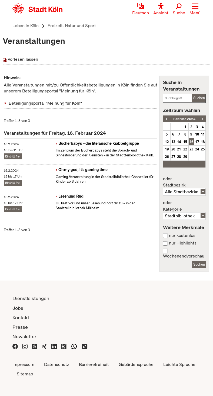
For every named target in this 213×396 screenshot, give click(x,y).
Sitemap (25, 374)
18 (203, 141)
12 (167, 141)
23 (191, 149)
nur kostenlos (182, 235)
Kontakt (20, 317)
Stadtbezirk (184, 182)
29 (185, 156)
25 (203, 149)
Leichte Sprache (179, 364)
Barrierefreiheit (94, 364)
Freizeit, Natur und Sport (72, 25)
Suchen (199, 98)
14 (179, 141)
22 (185, 149)
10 (197, 134)
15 (185, 141)
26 (167, 156)
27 (173, 156)
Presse (20, 327)
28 (179, 156)
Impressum (23, 364)
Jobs (17, 308)
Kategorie (184, 206)
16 (191, 141)
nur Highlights (183, 243)
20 (173, 149)
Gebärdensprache (136, 364)
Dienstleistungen (30, 298)
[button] (195, 9)
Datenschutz (56, 364)
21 (179, 149)
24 (197, 149)
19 (167, 149)
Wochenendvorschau (183, 256)
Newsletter (24, 336)
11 (203, 134)
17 (197, 141)
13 (173, 141)
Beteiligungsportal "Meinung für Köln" (45, 103)
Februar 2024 (184, 119)
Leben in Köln (25, 25)
